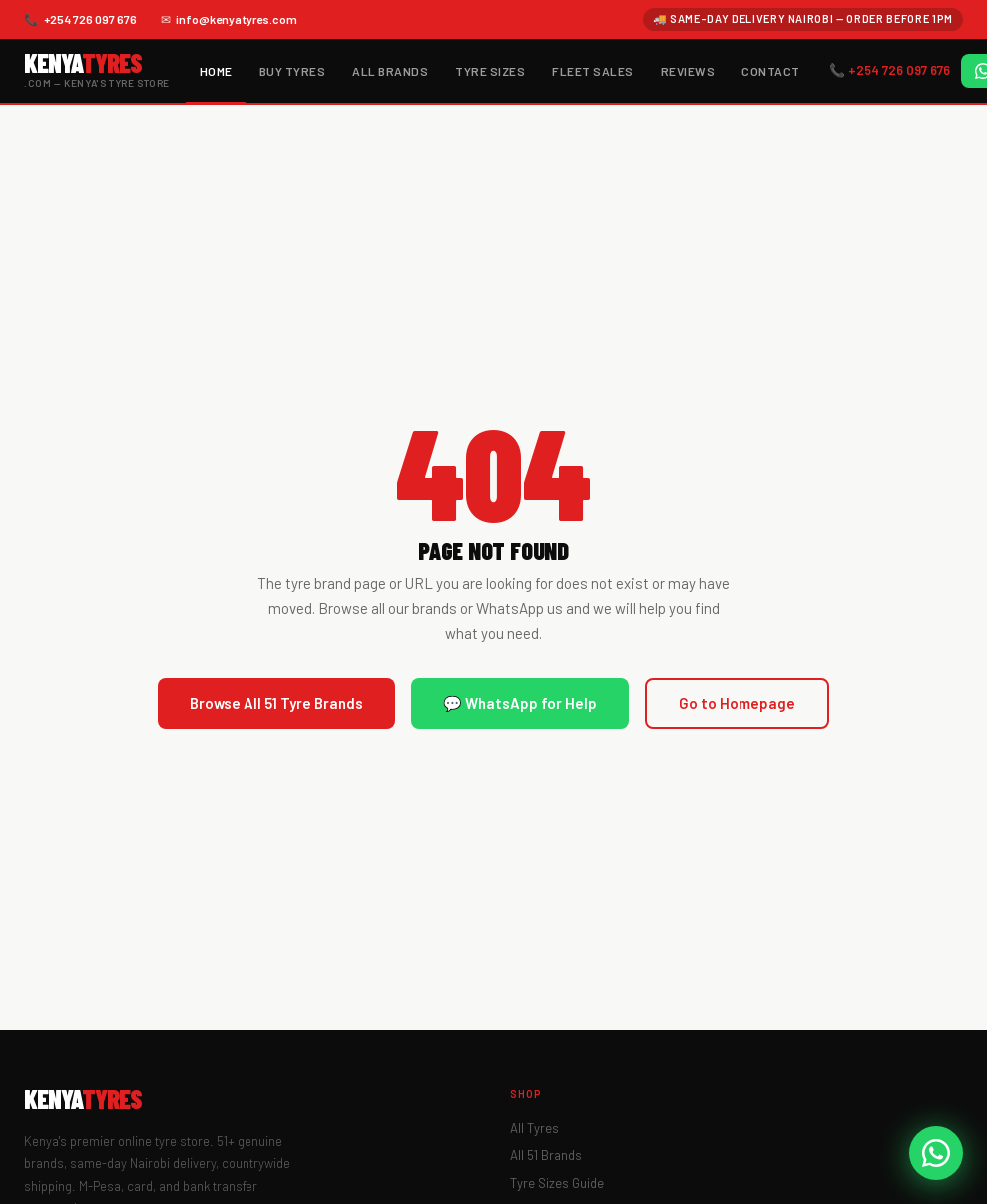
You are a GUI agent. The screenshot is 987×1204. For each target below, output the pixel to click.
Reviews (688, 71)
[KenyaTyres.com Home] (97, 70)
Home (216, 71)
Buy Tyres (292, 71)
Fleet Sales (592, 71)
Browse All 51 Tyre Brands (276, 703)
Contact (770, 71)
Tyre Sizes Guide (557, 1183)
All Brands (390, 71)
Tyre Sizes (490, 71)
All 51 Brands (546, 1155)
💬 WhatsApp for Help (520, 703)
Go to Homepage (737, 703)
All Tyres (534, 1128)
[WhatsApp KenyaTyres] (936, 1153)
